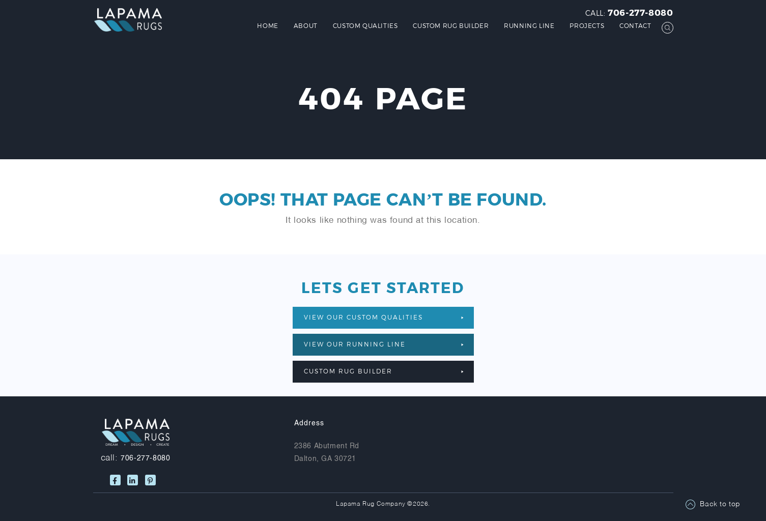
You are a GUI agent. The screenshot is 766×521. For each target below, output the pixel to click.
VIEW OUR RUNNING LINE (384, 344)
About (306, 25)
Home (267, 25)
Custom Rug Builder (451, 25)
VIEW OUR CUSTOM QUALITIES (384, 317)
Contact (635, 25)
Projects (587, 25)
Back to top (720, 504)
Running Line (529, 25)
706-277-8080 (640, 12)
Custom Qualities (365, 25)
